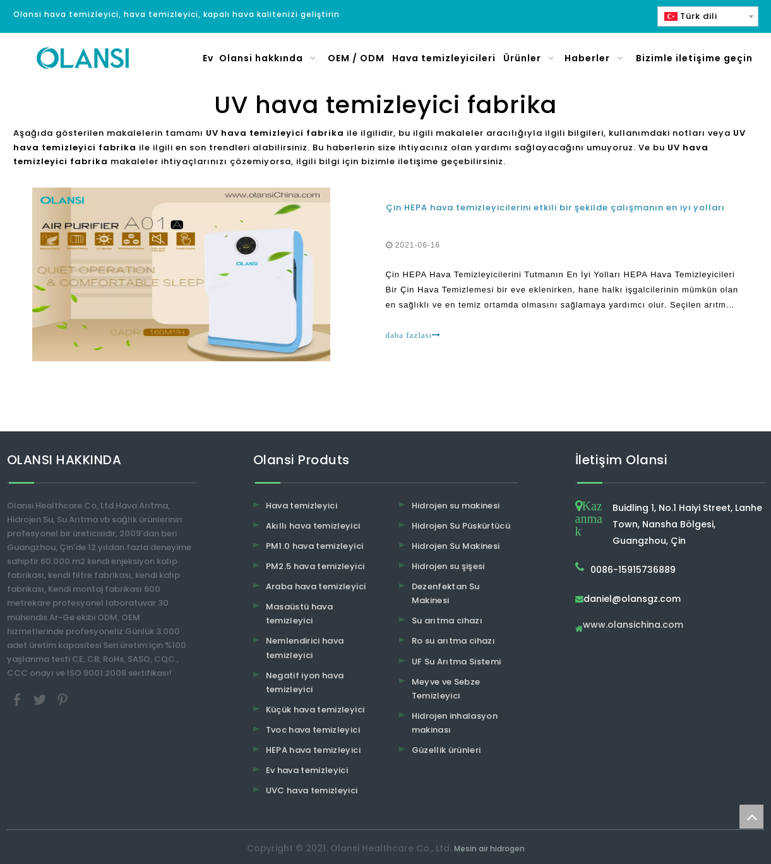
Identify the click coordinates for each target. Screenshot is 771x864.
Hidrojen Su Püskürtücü (461, 526)
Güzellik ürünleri (446, 750)
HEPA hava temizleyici (313, 750)
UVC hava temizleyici (312, 790)
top (751, 817)
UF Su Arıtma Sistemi (456, 662)
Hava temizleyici (302, 506)
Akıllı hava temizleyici (313, 526)
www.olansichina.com (633, 625)
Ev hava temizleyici (307, 770)
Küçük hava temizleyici (315, 710)
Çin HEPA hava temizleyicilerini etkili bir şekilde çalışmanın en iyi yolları (555, 207)
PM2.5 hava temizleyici (315, 566)
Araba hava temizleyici (316, 586)
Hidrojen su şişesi (448, 566)
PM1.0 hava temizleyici (315, 546)
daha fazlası (413, 335)
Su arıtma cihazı (447, 621)
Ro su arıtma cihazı (454, 641)
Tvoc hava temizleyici (313, 730)
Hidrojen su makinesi (456, 506)
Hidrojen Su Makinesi (456, 546)
